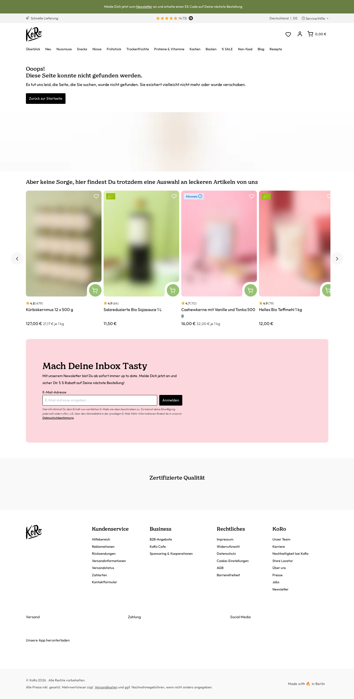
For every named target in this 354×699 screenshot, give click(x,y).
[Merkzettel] (288, 34)
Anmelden (170, 400)
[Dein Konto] (300, 34)
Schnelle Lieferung (42, 18)
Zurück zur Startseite (45, 98)
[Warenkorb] (316, 34)
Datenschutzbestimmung (58, 418)
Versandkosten (106, 687)
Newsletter (144, 6)
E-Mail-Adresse (54, 392)
